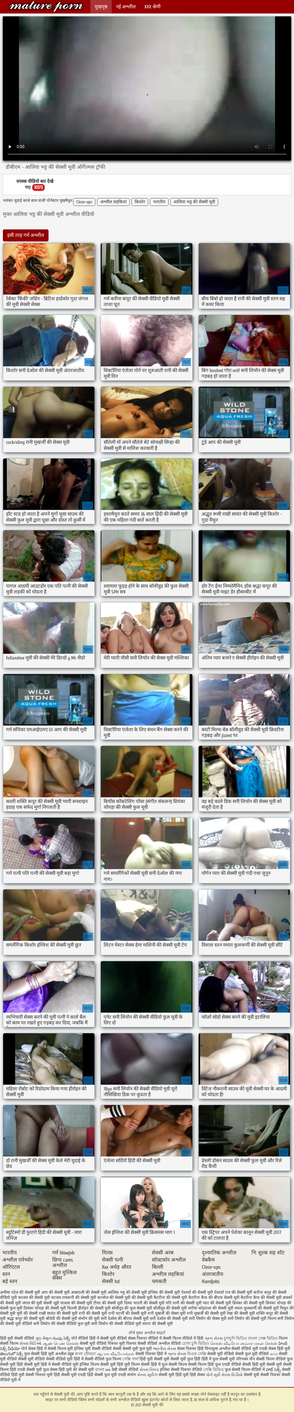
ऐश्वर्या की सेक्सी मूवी (197, 1292)
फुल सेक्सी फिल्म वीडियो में (245, 1369)
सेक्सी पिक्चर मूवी (39, 1374)
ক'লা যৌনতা (85, 1353)
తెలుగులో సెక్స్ (11, 1353)
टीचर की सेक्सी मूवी (108, 1303)
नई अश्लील (126, 6)
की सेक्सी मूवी (141, 1297)
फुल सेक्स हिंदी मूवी (57, 1369)
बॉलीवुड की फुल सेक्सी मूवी (132, 1308)
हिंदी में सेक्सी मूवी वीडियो (108, 1338)
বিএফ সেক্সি (196, 1353)
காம (274, 1353)
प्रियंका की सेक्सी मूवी (248, 1303)
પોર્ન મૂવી (213, 1374)
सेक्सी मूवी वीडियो (221, 1353)
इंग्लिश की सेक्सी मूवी (164, 1292)
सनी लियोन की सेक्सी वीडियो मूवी (116, 1323)
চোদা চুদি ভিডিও (196, 1343)
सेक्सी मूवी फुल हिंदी (186, 1359)
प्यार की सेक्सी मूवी (217, 1303)
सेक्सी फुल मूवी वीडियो (252, 1353)
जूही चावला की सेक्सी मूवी (72, 1303)
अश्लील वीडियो (169, 1343)
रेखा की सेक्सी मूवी (241, 1313)
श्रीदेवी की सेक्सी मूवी (61, 1318)
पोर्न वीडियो (79, 1338)
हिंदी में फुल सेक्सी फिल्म (169, 1364)
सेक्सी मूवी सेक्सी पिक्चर (262, 1374)
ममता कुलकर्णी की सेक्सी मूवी (257, 1308)
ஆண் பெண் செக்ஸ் (60, 1343)
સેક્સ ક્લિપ (149, 1369)
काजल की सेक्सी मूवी (34, 1297)
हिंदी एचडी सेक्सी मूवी (26, 1369)
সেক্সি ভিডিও (213, 1369)
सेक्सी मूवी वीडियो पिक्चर (99, 1343)
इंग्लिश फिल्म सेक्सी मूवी (98, 1364)
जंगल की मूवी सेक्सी (37, 1303)
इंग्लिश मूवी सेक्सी (87, 1348)
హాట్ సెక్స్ (273, 1369)
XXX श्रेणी (152, 6)
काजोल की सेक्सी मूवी (113, 1297)
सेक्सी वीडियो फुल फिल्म (103, 1359)
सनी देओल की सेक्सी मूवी (169, 1318)
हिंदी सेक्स (198, 1374)
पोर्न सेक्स (28, 1348)
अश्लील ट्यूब (64, 1353)
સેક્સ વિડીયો (232, 1374)
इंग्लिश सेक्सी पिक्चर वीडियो (181, 1369)
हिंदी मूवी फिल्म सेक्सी (133, 1364)
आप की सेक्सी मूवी (55, 1292)
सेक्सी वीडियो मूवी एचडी (249, 1348)
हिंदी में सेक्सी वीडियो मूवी (60, 1364)
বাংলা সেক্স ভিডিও (263, 1338)
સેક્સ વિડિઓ (30, 1343)
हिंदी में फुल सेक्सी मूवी (219, 1359)
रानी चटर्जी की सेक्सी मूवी (127, 1313)
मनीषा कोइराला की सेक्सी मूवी (210, 1308)
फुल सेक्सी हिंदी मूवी (39, 1353)
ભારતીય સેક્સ (164, 1348)
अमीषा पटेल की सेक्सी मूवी (20, 1292)
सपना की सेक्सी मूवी (157, 1323)
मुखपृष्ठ (101, 6)
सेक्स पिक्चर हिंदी (190, 1348)
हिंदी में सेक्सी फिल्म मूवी (55, 1348)
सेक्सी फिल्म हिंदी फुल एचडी (209, 1364)
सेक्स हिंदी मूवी (279, 1348)
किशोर (140, 202)
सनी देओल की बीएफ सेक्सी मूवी (125, 1318)
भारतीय (159, 202)
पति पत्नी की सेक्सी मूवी (184, 1303)
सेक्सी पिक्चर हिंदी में (151, 1353)
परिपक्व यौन (245, 1359)
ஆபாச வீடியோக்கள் (115, 1353)
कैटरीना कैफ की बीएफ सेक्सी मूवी (213, 1297)
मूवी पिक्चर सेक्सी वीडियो (138, 1343)
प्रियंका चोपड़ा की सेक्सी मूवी (45, 1308)
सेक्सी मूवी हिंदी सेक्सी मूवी (20, 1364)
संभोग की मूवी (89, 1318)
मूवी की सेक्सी (27, 1313)
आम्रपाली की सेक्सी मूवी (89, 1292)
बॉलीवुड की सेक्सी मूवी (170, 1308)
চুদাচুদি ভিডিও (236, 1338)
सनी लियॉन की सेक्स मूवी (208, 1318)
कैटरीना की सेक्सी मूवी (170, 1297)
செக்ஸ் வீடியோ (224, 1343)
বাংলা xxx (103, 1369)
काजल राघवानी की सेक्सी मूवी (73, 1297)
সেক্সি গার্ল (130, 1359)
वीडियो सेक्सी (111, 1348)
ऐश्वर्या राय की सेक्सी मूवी (233, 1292)
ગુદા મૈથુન (43, 1338)
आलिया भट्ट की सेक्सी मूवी (194, 202)
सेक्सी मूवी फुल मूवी (137, 1348)
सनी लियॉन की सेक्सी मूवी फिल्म (252, 1318)
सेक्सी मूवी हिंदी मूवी (174, 1374)
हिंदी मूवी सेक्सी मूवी (155, 1359)
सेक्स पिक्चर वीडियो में (145, 1338)
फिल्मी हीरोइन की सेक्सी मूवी (89, 1308)
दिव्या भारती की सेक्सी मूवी (144, 1303)
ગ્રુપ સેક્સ (213, 1338)
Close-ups (84, 202)
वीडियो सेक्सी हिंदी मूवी (248, 1364)
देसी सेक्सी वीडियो (126, 1369)
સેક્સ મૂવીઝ (147, 1374)
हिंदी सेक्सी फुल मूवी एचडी (106, 1374)
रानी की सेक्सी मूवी (93, 1313)
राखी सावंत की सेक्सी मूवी (58, 1313)
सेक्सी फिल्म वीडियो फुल (274, 1359)
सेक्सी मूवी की (46, 6)
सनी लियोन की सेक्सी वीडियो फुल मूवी (61, 1323)
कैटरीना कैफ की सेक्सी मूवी (261, 1297)
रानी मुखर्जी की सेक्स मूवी (166, 1313)
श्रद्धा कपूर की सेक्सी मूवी (26, 1318)
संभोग (131, 1374)
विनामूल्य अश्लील (217, 1348)
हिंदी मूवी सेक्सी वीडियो (17, 1338)
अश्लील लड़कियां (113, 202)
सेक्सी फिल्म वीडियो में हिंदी (183, 1338)
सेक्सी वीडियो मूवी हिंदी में (65, 1359)
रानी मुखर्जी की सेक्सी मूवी (206, 1313)
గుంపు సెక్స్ (62, 1338)
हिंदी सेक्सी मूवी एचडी (70, 1374)
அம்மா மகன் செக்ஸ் (258, 1343)
